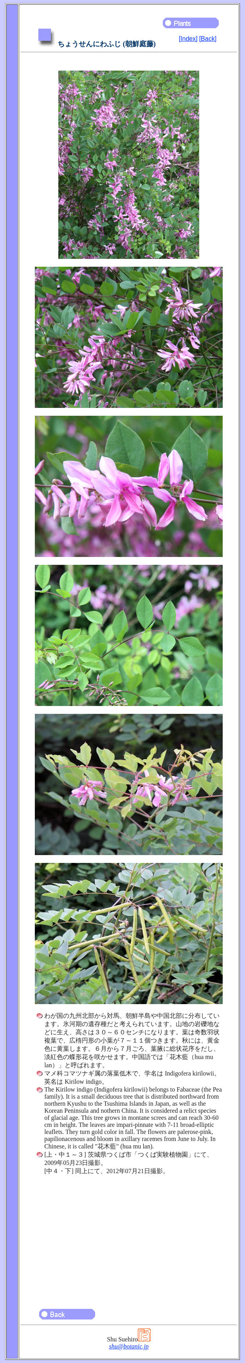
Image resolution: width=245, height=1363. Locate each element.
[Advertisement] (129, 1238)
